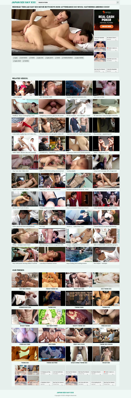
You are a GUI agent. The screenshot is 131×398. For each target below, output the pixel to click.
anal (58, 58)
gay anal (18, 61)
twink (33, 58)
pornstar (24, 58)
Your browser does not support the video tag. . (53, 32)
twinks (26, 61)
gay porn (50, 58)
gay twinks (79, 58)
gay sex (40, 58)
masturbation (68, 58)
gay (16, 58)
